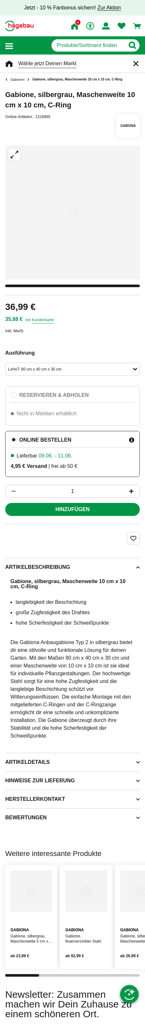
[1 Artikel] (72, 491)
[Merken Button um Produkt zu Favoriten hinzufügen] (133, 538)
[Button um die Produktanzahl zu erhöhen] (134, 491)
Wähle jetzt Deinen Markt (47, 63)
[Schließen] (136, 63)
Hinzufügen (72, 509)
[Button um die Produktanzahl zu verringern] (11, 491)
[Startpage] (19, 26)
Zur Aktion (109, 7)
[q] (88, 45)
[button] (9, 45)
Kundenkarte (43, 320)
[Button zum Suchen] (132, 45)
